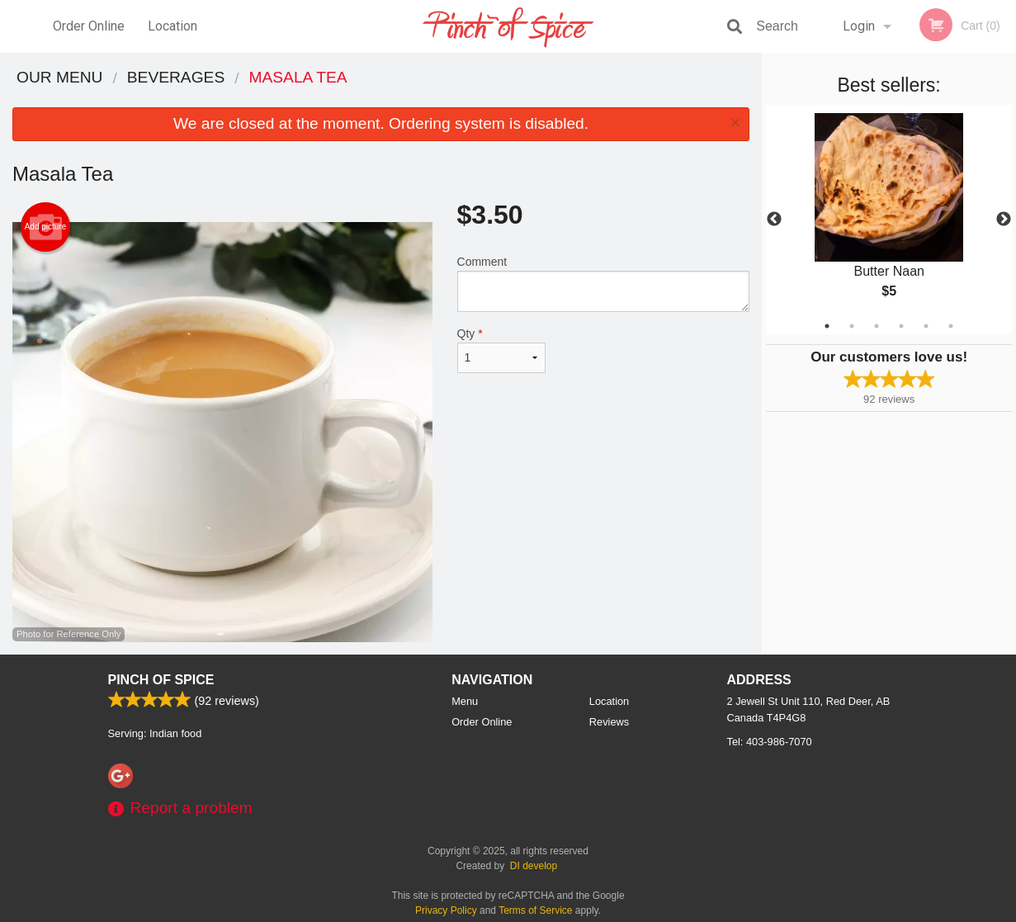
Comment (603, 283)
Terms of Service (535, 910)
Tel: (769, 741)
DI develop (533, 866)
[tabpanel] (889, 219)
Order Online (89, 26)
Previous (774, 219)
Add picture (46, 227)
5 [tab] (926, 326)
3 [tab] (876, 326)
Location (172, 26)
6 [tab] (951, 326)
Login (859, 26)
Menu (464, 701)
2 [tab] (852, 326)
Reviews (609, 722)
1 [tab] (827, 326)
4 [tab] (901, 326)
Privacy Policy (446, 910)
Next (1003, 219)
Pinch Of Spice (161, 680)
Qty (501, 350)
